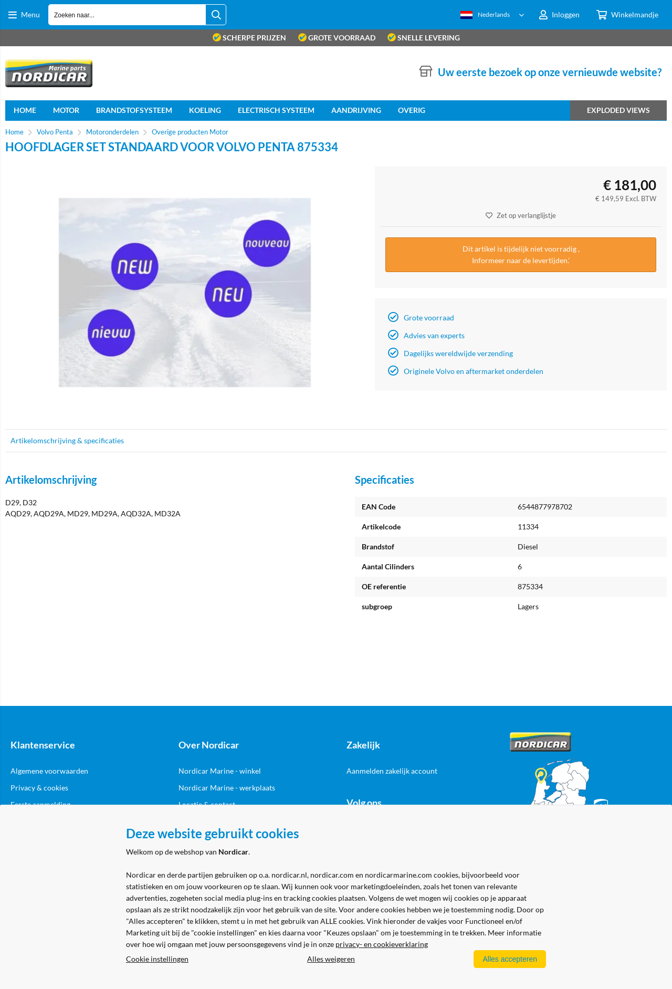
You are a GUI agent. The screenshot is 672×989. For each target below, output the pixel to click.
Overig (411, 110)
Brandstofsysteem (134, 110)
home (25, 110)
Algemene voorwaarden (49, 770)
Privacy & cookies (39, 787)
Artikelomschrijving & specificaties (67, 440)
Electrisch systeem (276, 110)
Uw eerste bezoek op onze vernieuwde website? (550, 72)
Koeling (205, 110)
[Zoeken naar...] (215, 14)
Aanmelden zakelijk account (391, 770)
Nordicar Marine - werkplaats (226, 787)
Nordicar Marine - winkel (219, 770)
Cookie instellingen (157, 958)
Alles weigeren (331, 958)
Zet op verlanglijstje (521, 215)
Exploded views (618, 110)
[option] (184, 292)
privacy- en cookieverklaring (381, 944)
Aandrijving (356, 110)
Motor (66, 110)
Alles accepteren (509, 959)
